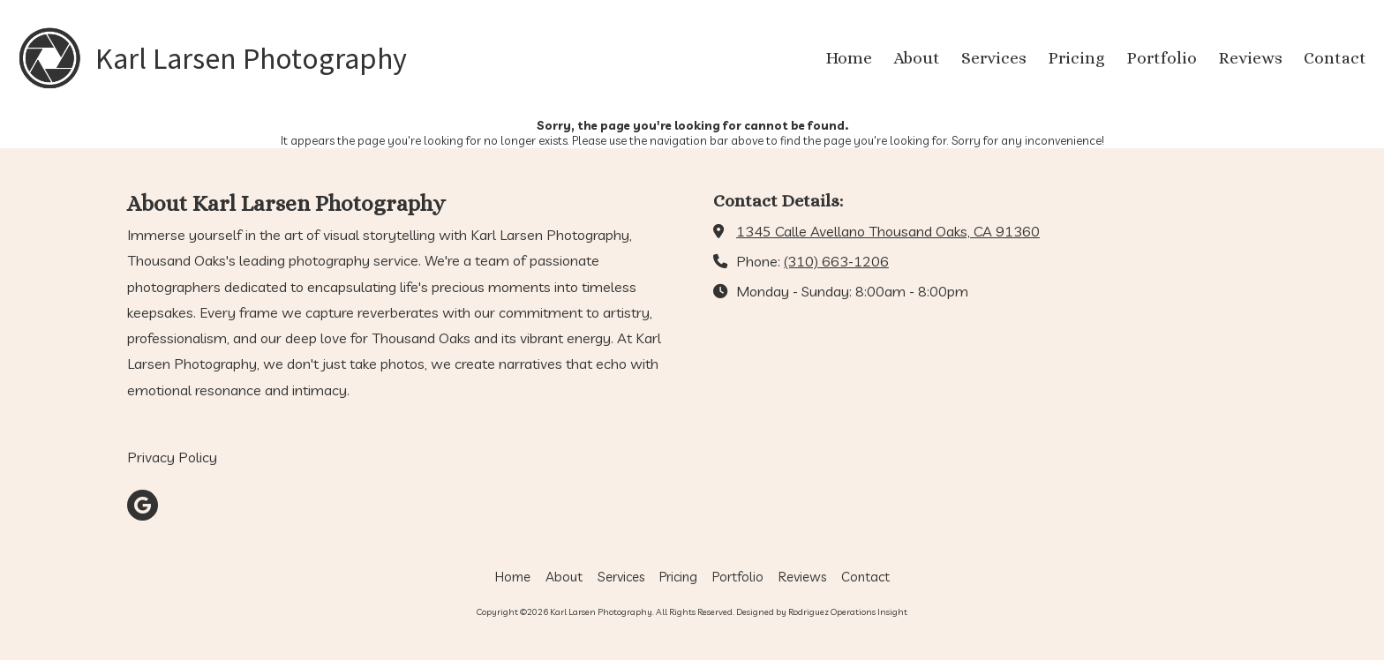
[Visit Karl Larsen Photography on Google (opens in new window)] (142, 505)
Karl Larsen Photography (251, 58)
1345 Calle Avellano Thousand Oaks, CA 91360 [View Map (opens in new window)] (888, 231)
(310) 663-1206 (836, 261)
